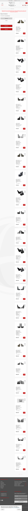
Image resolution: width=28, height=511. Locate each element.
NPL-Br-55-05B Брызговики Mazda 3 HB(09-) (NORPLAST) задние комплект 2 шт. (19, 351)
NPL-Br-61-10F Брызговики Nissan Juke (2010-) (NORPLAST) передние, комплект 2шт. (19, 445)
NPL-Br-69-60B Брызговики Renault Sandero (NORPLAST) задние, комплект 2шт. (18, 180)
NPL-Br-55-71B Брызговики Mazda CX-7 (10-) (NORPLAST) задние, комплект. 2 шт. (19, 388)
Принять (3, 509)
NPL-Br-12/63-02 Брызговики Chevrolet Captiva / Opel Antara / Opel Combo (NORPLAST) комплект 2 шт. (19, 106)
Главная (2, 8)
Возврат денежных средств (19, 485)
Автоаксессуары (8, 8)
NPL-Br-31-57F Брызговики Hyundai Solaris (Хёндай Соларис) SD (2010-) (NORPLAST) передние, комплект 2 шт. (19, 332)
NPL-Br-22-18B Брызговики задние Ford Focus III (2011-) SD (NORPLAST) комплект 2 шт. (19, 275)
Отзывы (2, 487)
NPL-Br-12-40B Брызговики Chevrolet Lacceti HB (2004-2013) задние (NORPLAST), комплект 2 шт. (18, 257)
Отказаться (19, 509)
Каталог (4, 8)
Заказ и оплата (3, 484)
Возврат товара (17, 484)
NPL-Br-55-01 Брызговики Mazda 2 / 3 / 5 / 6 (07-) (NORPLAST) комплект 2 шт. (19, 124)
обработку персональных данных (18, 503)
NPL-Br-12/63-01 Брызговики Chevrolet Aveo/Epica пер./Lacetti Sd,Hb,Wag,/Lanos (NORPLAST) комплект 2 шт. (18, 86)
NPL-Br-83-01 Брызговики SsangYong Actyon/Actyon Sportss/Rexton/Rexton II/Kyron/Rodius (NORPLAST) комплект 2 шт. (19, 47)
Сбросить (6, 28)
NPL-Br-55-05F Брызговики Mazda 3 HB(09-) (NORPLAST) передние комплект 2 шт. (18, 369)
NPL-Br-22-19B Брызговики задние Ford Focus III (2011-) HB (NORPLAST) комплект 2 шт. (19, 294)
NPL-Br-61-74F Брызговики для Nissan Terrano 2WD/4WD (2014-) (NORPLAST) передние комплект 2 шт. (19, 464)
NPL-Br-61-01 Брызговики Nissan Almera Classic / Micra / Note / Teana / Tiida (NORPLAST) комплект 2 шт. (19, 161)
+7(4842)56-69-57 (12, 4)
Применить (6, 25)
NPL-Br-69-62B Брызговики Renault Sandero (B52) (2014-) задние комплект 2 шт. (19, 238)
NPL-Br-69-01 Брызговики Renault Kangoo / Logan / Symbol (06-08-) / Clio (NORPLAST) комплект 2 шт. (18, 28)
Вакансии (2, 486)
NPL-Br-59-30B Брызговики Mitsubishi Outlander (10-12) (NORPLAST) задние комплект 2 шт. (19, 426)
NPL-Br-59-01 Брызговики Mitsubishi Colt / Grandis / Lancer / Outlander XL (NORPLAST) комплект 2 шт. (18, 142)
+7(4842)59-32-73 (12, 5)
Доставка (2, 485)
